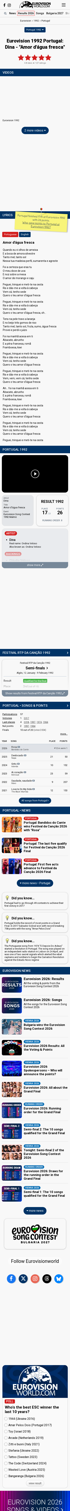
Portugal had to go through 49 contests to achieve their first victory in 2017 (34, 901)
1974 (39, 722)
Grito (15, 765)
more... (64, 733)
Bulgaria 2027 (54, 13)
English (25, 234)
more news (35, 1210)
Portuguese (10, 234)
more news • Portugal (35, 883)
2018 (26, 722)
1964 (45, 722)
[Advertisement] (35, 173)
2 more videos (35, 130)
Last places (8, 722)
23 (51, 773)
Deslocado (19, 756)
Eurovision (25, 20)
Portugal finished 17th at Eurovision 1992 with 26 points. (41, 221)
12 (51, 790)
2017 (26, 718)
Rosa (20, 748)
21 (51, 756)
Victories (7, 718)
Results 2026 (26, 13)
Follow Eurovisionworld (35, 1261)
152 (65, 765)
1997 (32, 722)
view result (35, 1483)
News (12, 13)
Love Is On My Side (23, 790)
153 (65, 790)
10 (51, 765)
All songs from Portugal (35, 800)
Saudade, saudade (23, 782)
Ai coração (19, 773)
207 (65, 782)
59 (66, 773)
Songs (40, 13)
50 (66, 756)
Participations (9, 714)
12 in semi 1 (60, 748)
